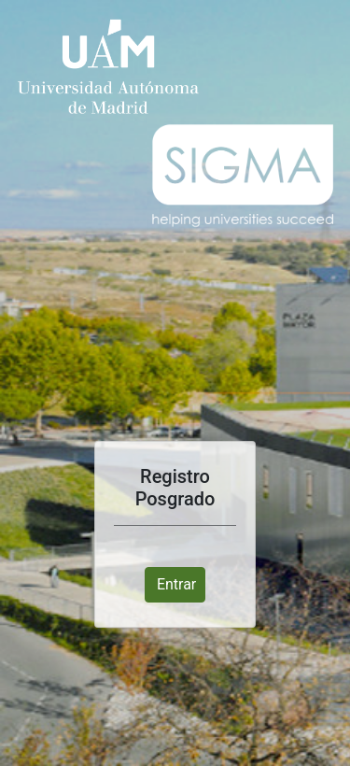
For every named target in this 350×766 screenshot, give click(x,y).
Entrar (176, 584)
